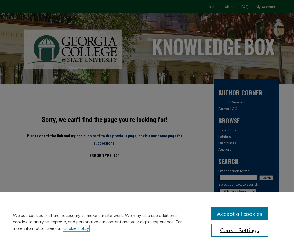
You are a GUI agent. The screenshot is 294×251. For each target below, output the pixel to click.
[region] (147, 221)
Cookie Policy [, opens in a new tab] (76, 228)
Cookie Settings (239, 230)
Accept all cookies (239, 213)
